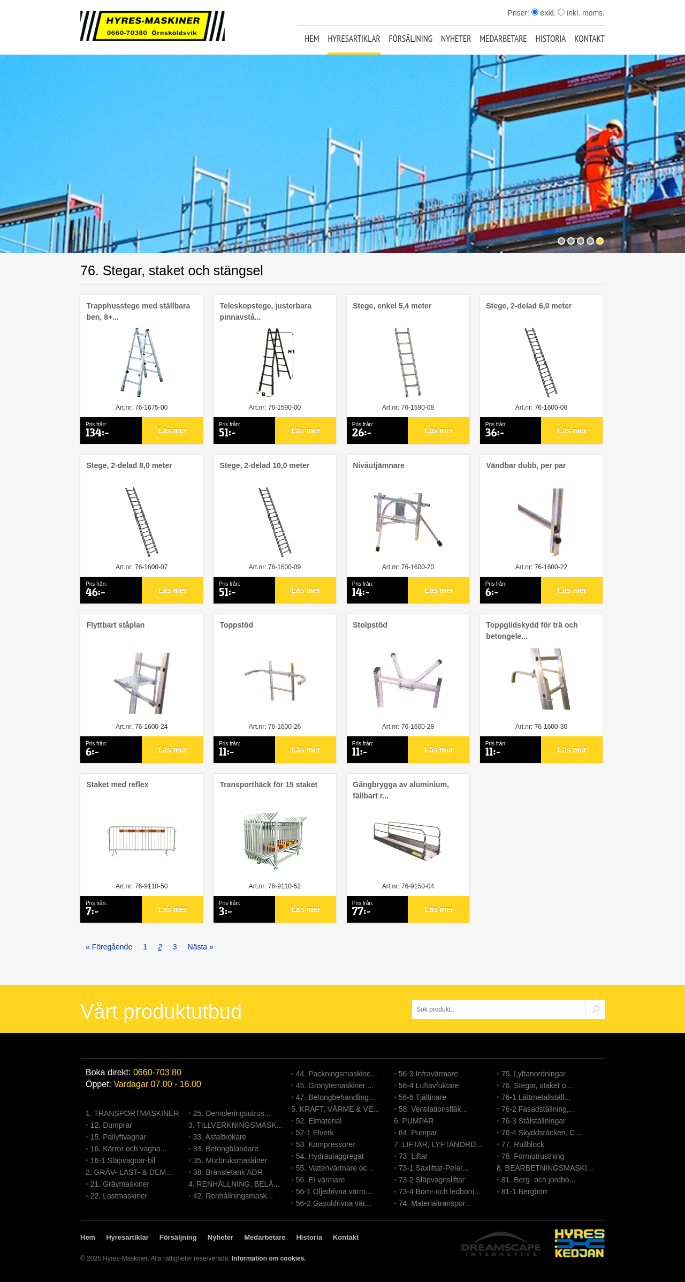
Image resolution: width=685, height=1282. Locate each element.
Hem (312, 38)
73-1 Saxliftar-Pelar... (434, 1168)
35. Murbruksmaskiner (230, 1160)
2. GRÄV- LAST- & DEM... (129, 1172)
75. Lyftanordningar (533, 1073)
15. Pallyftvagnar (118, 1137)
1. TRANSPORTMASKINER (132, 1113)
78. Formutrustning (533, 1156)
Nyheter (456, 38)
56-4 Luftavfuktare (429, 1085)
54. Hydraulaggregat (330, 1156)
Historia (551, 38)
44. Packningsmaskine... (336, 1073)
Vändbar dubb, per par (526, 465)
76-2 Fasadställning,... (538, 1109)
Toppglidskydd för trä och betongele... (532, 630)
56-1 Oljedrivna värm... (334, 1191)
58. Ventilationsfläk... (433, 1109)
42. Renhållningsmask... (233, 1195)
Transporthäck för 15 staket (268, 784)
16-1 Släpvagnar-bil (122, 1160)
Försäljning (411, 38)
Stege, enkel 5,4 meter (392, 305)
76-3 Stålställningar (533, 1121)
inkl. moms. (581, 13)
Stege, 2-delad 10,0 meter (264, 465)
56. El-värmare (320, 1179)
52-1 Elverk (315, 1132)
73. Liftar (413, 1156)
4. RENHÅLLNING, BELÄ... (233, 1184)
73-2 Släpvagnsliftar (432, 1179)
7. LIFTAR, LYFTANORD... (438, 1144)
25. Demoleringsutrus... (232, 1113)
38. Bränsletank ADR (228, 1172)
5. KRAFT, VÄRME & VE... (335, 1109)
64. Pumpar (418, 1132)
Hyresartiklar (354, 38)
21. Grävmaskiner (119, 1184)
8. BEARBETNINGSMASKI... (545, 1168)
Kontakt (589, 38)
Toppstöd (236, 625)
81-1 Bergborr (524, 1191)
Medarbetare (503, 38)
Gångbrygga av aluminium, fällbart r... (401, 790)
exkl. (543, 13)
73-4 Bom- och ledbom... (440, 1191)
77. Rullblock (522, 1144)
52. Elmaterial (319, 1121)
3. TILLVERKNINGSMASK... (235, 1125)
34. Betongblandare (225, 1148)
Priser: (519, 13)
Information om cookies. (269, 1258)
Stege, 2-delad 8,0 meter (129, 465)
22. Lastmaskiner (119, 1195)
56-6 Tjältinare (422, 1097)
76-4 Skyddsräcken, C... (541, 1132)
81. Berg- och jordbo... (538, 1179)
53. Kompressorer (325, 1144)
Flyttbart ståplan (115, 625)
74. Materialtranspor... (435, 1203)
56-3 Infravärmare (428, 1073)
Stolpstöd (370, 625)
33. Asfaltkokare (220, 1137)
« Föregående (109, 946)
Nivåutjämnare (378, 465)
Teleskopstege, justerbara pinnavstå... (265, 311)
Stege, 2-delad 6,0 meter (529, 305)
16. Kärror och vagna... (128, 1148)
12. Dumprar (111, 1125)
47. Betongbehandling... (335, 1097)
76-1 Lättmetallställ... (535, 1097)
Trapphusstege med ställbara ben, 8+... (138, 311)
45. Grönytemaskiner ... (335, 1085)
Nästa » (201, 946)
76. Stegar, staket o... (536, 1085)
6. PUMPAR (413, 1121)
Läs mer (172, 430)
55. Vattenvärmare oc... (334, 1168)
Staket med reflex (117, 784)
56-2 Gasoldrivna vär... (333, 1203)
